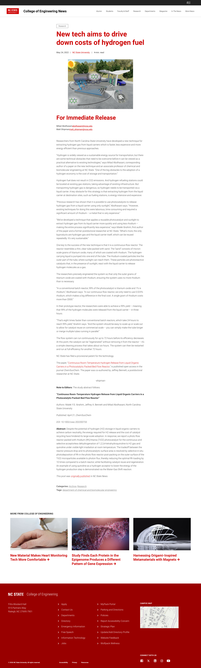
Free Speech (67, 632)
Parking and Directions (112, 609)
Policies (104, 615)
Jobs (63, 643)
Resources (84, 662)
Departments (150, 11)
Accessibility (63, 662)
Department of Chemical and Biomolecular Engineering (90, 490)
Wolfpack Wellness (110, 643)
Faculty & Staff (123, 11)
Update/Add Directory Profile (115, 632)
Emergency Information (73, 626)
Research (137, 11)
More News (189, 11)
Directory (65, 621)
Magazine (163, 11)
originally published (80, 476)
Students (109, 11)
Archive (72, 486)
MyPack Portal (108, 604)
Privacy (74, 662)
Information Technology (73, 637)
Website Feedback (110, 637)
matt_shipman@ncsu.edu (80, 129)
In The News (176, 11)
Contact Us (67, 609)
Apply (64, 604)
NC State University (81, 52)
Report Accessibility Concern (115, 621)
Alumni (99, 11)
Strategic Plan (108, 626)
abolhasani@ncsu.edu (82, 126)
